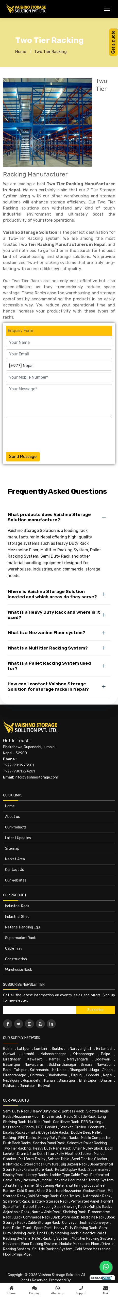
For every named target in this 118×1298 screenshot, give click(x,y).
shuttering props (79, 1185)
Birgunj (76, 1075)
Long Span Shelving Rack (66, 1207)
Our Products (16, 827)
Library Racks (37, 1175)
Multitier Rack (39, 1122)
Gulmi (7, 1049)
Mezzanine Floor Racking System (30, 1244)
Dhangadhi (78, 1070)
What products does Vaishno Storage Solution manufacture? (49, 517)
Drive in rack (52, 1116)
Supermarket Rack (20, 938)
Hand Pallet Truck (17, 1228)
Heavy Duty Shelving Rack (75, 1228)
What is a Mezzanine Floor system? (46, 632)
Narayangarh (77, 1059)
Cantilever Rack (66, 1122)
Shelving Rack (74, 1212)
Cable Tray (13, 948)
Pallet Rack (12, 1164)
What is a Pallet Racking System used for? (49, 666)
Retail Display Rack (70, 1169)
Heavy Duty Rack (45, 1111)
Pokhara (9, 1086)
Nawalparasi (34, 1064)
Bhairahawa (57, 1075)
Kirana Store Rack (38, 1169)
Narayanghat (80, 1049)
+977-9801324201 (19, 771)
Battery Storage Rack (50, 1201)
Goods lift (96, 1127)
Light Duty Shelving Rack (57, 1233)
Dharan (106, 1080)
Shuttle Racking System (52, 1249)
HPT (39, 1127)
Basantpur (11, 1064)
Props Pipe (22, 1254)
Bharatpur (67, 1080)
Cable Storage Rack (44, 1223)
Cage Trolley (70, 1196)
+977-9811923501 (18, 765)
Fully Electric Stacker (74, 1154)
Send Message (23, 456)
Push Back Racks (17, 1143)
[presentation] (44, 434)
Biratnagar (12, 1059)
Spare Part (43, 1228)
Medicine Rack (92, 1217)
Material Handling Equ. (23, 927)
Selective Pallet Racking (87, 1143)
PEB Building (91, 1122)
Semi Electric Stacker (89, 1159)
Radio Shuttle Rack (80, 1116)
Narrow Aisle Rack (46, 1212)
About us (12, 817)
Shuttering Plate (50, 1185)
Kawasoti (35, 1059)
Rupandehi (31, 1080)
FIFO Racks (27, 1138)
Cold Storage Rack (43, 1196)
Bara (7, 1070)
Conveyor (70, 1223)
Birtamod (104, 1049)
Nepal (107, 1075)
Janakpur (27, 1086)
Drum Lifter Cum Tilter (35, 1154)
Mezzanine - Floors (18, 1127)
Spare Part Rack (16, 1201)
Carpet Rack (33, 1207)
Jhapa (107, 1070)
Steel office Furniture (41, 1164)
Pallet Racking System (51, 1238)
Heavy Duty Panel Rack (52, 1148)
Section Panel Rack (49, 1143)
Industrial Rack (17, 906)
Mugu (94, 1070)
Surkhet (58, 1049)
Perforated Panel (85, 1201)
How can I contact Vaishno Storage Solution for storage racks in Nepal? (48, 686)
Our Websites (15, 880)
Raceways (31, 1180)
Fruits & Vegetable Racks (48, 1132)
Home (20, 51)
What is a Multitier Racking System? (48, 648)
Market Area (15, 859)
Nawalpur (104, 1064)
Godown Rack (94, 1191)
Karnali (54, 1059)
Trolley (80, 1127)
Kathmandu (39, 1070)
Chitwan (37, 1075)
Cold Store (25, 1191)
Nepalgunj (11, 1080)
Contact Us (14, 870)
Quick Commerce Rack (31, 1217)
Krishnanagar (83, 1054)
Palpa (105, 1054)
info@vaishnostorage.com (36, 777)
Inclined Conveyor (94, 1223)
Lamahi (28, 1054)
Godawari (102, 1059)
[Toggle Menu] (107, 9)
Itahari (49, 1080)
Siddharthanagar (62, 1064)
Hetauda (59, 1070)
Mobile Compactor (96, 1138)
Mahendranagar (53, 1054)
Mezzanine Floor (26, 1116)
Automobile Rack (96, 1196)
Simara (86, 1064)
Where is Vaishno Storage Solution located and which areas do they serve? (52, 594)
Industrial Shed (17, 917)
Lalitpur (23, 1049)
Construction (16, 959)
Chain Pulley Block (88, 1148)
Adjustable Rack (16, 1212)
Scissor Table (58, 1159)
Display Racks (14, 1132)
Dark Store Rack (66, 1217)
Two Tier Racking (50, 51)
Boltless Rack (73, 1111)
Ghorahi (92, 1075)
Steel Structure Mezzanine (59, 1191)
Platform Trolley (32, 1159)
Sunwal (9, 1054)
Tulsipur (20, 1070)
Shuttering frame (19, 1185)
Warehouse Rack (18, 970)
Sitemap (12, 848)
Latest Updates (18, 838)
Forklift (51, 1127)
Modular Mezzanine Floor (79, 1244)
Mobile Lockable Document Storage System (78, 1180)
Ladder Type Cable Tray (69, 1175)
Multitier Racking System (92, 1238)
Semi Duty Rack (16, 1111)
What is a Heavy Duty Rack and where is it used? (54, 615)
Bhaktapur (87, 1080)
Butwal (44, 1086)
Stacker (66, 1127)
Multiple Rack (99, 1207)
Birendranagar (14, 1075)
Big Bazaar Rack (74, 1164)
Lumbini (40, 1049)
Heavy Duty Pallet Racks (58, 1138)
